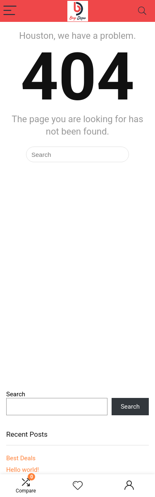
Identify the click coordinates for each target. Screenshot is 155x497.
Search (15, 394)
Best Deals (21, 458)
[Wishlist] (78, 485)
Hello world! (22, 469)
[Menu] (10, 11)
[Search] (142, 11)
